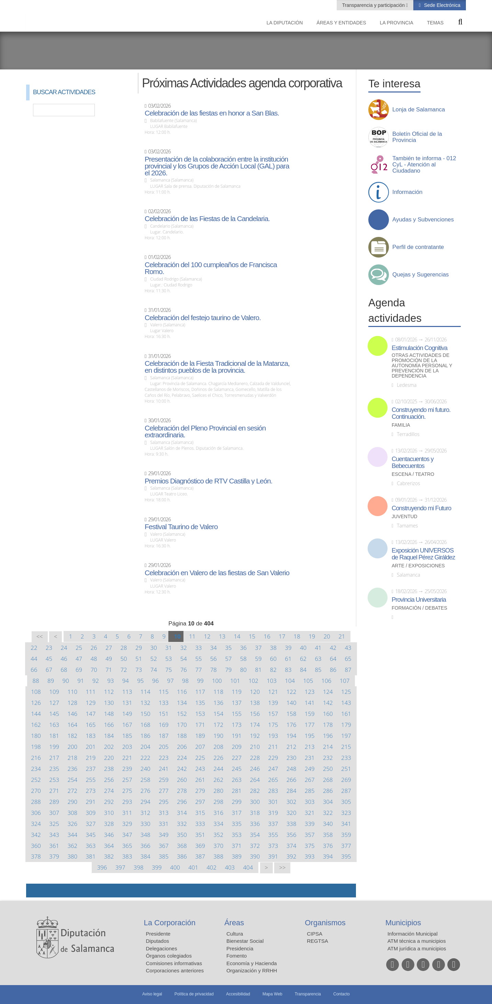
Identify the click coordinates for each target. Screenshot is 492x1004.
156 (255, 714)
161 (346, 714)
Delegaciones (161, 948)
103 (272, 681)
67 (49, 670)
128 (72, 703)
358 (328, 835)
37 (258, 648)
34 (213, 648)
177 (310, 725)
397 (120, 867)
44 (34, 659)
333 (200, 824)
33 (198, 648)
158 (292, 714)
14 (237, 636)
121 (273, 692)
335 (237, 824)
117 (200, 692)
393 (310, 856)
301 (273, 802)
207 (200, 747)
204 (145, 747)
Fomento (236, 956)
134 (182, 703)
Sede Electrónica (441, 5)
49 (108, 659)
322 (328, 813)
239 (127, 769)
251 (346, 769)
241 (164, 769)
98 (185, 681)
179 (346, 725)
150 (145, 714)
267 (310, 780)
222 (145, 758)
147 (91, 714)
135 (200, 703)
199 (54, 747)
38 (273, 648)
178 (328, 725)
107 (345, 681)
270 (36, 791)
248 (292, 769)
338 (292, 824)
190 (218, 736)
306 (36, 813)
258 (145, 780)
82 (273, 670)
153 (200, 714)
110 (72, 692)
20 (327, 636)
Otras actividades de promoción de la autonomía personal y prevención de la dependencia (422, 366)
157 (273, 714)
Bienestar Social (245, 941)
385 (164, 856)
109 (54, 692)
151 (164, 714)
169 (164, 725)
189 (200, 736)
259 (164, 780)
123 (310, 692)
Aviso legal (152, 994)
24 (63, 648)
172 (218, 725)
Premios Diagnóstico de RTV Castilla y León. (208, 481)
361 (54, 846)
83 (288, 670)
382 (109, 856)
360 (36, 846)
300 (255, 802)
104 (290, 681)
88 (36, 681)
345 (91, 835)
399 (157, 867)
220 (109, 758)
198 (36, 747)
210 (255, 747)
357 (310, 835)
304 (328, 802)
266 (292, 780)
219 (91, 758)
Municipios (403, 922)
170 (182, 725)
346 (109, 835)
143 (346, 703)
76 (183, 670)
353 (237, 835)
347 (127, 835)
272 (72, 791)
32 (183, 648)
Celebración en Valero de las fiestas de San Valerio (217, 572)
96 (155, 681)
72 (124, 670)
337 (273, 824)
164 (72, 725)
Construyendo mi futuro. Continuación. (421, 413)
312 (145, 813)
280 (218, 791)
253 (54, 780)
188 (182, 736)
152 (182, 714)
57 (228, 659)
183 (91, 736)
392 (292, 856)
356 (292, 835)
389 (237, 856)
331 (164, 824)
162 (36, 725)
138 (255, 703)
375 (310, 846)
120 (255, 692)
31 (168, 648)
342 (36, 835)
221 (127, 758)
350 (182, 835)
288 (36, 802)
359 (346, 835)
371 (237, 846)
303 (310, 802)
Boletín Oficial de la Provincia (417, 137)
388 (218, 856)
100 (217, 681)
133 (164, 703)
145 (54, 714)
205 (164, 747)
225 (200, 758)
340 (328, 824)
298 (218, 802)
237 (91, 769)
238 (109, 769)
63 (318, 659)
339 (310, 824)
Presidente (158, 934)
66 (34, 670)
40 (303, 648)
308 (72, 813)
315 (200, 813)
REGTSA (317, 941)
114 (145, 692)
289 (54, 802)
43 (348, 648)
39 (288, 648)
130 (109, 703)
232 (328, 758)
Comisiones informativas (174, 963)
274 (109, 791)
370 (218, 846)
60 (273, 659)
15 (252, 636)
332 (182, 824)
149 (127, 714)
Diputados (157, 941)
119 (237, 692)
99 (200, 681)
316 (218, 813)
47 (79, 659)
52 (153, 659)
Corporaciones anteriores (175, 970)
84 (303, 670)
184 (109, 736)
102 (253, 681)
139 (273, 703)
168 (145, 725)
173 (237, 725)
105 (308, 681)
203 (127, 747)
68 (63, 670)
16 (267, 636)
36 (243, 648)
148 (109, 714)
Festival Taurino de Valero (181, 526)
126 (36, 703)
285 (310, 791)
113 (127, 692)
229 (273, 758)
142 (328, 703)
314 (182, 813)
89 (50, 681)
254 (72, 780)
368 (182, 846)
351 (200, 835)
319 (273, 813)
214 (328, 747)
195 (310, 736)
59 (258, 659)
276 (145, 791)
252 (36, 780)
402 (211, 867)
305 (346, 802)
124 (328, 692)
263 (237, 780)
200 (72, 747)
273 (91, 791)
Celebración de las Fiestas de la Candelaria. (207, 218)
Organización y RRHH (251, 970)
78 (213, 670)
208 (218, 747)
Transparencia (308, 994)
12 (207, 636)
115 (164, 692)
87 (348, 670)
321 (310, 813)
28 (124, 648)
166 (109, 725)
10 (177, 636)
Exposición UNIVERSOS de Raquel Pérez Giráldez (423, 554)
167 (127, 725)
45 (49, 659)
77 (198, 670)
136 (218, 703)
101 (235, 681)
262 (218, 780)
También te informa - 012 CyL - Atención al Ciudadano (424, 164)
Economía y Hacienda (251, 963)
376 (328, 846)
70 (93, 670)
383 (127, 856)
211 (273, 747)
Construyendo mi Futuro (421, 508)
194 (292, 736)
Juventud (404, 516)
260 (182, 780)
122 (292, 692)
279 (200, 791)
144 (36, 714)
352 (218, 835)
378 (36, 856)
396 (102, 867)
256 (109, 780)
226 (218, 758)
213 (310, 747)
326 (72, 824)
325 (54, 824)
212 (292, 747)
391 (273, 856)
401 (193, 867)
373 (273, 846)
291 (91, 802)
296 (182, 802)
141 (310, 703)
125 (346, 692)
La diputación (285, 22)
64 (333, 659)
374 (292, 846)
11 (192, 636)
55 (198, 659)
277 (164, 791)
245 (237, 769)
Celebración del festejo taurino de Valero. (203, 317)
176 (292, 725)
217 (54, 758)
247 (273, 769)
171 (200, 725)
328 (109, 824)
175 (273, 725)
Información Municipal (413, 934)
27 (108, 648)
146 (72, 714)
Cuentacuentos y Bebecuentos (413, 462)
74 (153, 670)
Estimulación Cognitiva (419, 348)
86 (333, 670)
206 (182, 747)
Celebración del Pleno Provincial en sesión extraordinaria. (205, 431)
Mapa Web (272, 994)
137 (237, 703)
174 (255, 725)
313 (164, 813)
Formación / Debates (419, 608)
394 (328, 856)
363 (91, 846)
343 (54, 835)
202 (109, 747)
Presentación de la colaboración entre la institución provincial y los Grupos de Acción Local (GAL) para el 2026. (217, 166)
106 (327, 681)
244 (218, 769)
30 (153, 648)
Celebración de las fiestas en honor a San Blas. (212, 113)
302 (292, 802)
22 (34, 648)
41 (318, 648)
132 (145, 703)
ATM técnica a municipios (417, 941)
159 (310, 714)
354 (255, 835)
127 (54, 703)
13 (222, 636)
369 (200, 846)
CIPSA (314, 934)
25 (79, 648)
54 (183, 659)
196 (328, 736)
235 (54, 769)
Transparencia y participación (374, 5)
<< (39, 636)
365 (127, 846)
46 (63, 659)
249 (310, 769)
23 (49, 648)
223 (164, 758)
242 (182, 769)
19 (312, 636)
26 (93, 648)
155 (237, 714)
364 (109, 846)
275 (127, 791)
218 (72, 758)
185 (127, 736)
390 (255, 856)
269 (346, 780)
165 (91, 725)
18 (297, 636)
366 (145, 846)
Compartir (34, 890)
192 (255, 736)
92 (95, 681)
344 (72, 835)
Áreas (234, 922)
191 (237, 736)
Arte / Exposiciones (418, 565)
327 (91, 824)
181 (54, 736)
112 (109, 692)
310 (109, 813)
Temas (435, 22)
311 (127, 813)
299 (237, 802)
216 (36, 758)
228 (255, 758)
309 (91, 813)
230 (292, 758)
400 (175, 867)
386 (182, 856)
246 (255, 769)
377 (346, 846)
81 (258, 670)
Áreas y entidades (341, 22)
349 (164, 835)
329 (127, 824)
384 (145, 856)
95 (140, 681)
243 (200, 769)
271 (54, 791)
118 (218, 692)
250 (328, 769)
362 (72, 846)
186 (145, 736)
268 (328, 780)
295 (164, 802)
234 (36, 769)
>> (282, 867)
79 (228, 670)
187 (164, 736)
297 (200, 802)
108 (36, 692)
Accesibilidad (238, 994)
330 (145, 824)
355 (273, 835)
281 (237, 791)
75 (168, 670)
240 (145, 769)
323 (346, 813)
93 (110, 681)
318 (255, 813)
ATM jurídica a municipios (417, 948)
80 (243, 670)
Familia (401, 425)
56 (213, 659)
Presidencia (239, 948)
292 (109, 802)
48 (93, 659)
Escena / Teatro (413, 474)
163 (54, 725)
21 (341, 636)
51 (138, 659)
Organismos (325, 922)
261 (200, 780)
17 (282, 636)
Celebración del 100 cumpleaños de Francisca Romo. (211, 268)
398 (139, 867)
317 (237, 813)
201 (91, 747)
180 (36, 736)
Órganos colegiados (169, 956)
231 (310, 758)
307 (54, 813)
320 (292, 813)
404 (248, 867)
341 (346, 824)
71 (108, 670)
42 (333, 648)
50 (124, 659)
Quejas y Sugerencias (420, 275)
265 (273, 780)
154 (218, 714)
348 (145, 835)
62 (303, 659)
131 (127, 703)
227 (237, 758)
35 (228, 648)
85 (318, 670)
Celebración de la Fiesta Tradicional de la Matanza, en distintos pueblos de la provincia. (217, 367)
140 (292, 703)
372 (255, 846)
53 (168, 659)
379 (54, 856)
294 (145, 802)
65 (348, 659)
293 (127, 802)
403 (230, 867)
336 (255, 824)
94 (125, 681)
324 (36, 824)
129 (91, 703)
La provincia (396, 22)
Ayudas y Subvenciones (423, 220)
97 (170, 681)
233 (346, 758)
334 (218, 824)
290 (72, 802)
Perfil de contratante (418, 247)
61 (288, 659)
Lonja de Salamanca (418, 110)
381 (91, 856)
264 (255, 780)
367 (164, 846)
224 (182, 758)
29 (138, 648)
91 (80, 681)
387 (200, 856)
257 (127, 780)
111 (91, 692)
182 (72, 736)
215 (346, 747)
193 (273, 736)
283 (273, 791)
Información (407, 192)
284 (292, 791)
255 (91, 780)
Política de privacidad (194, 994)
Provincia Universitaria (419, 599)
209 (237, 747)
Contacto (341, 994)
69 (79, 670)
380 (72, 856)
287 (346, 791)
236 (72, 769)
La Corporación (169, 922)
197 (346, 736)
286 (328, 791)
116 (182, 692)
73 (138, 670)
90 (66, 681)
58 (243, 659)
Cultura (234, 934)
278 (182, 791)
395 (346, 856)
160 (328, 714)
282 (255, 791)
